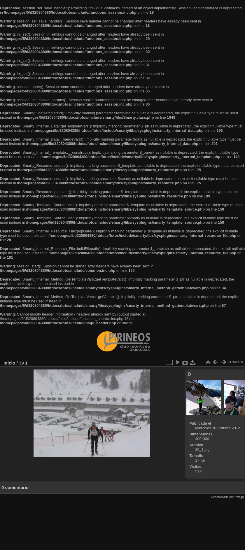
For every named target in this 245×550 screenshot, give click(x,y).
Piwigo (239, 497)
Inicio (9, 362)
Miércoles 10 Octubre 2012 (217, 428)
